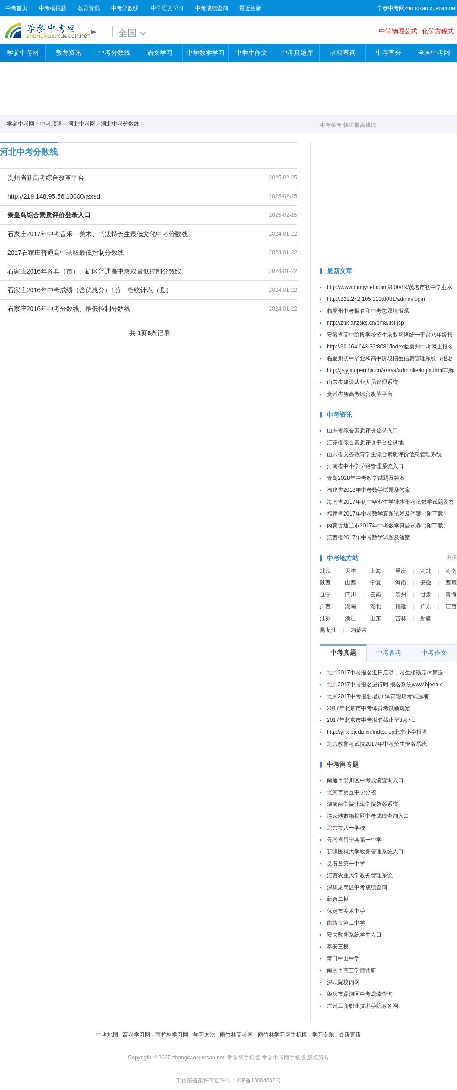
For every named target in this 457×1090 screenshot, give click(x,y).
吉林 (400, 618)
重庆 (400, 571)
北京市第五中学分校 (351, 792)
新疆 (425, 618)
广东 (425, 606)
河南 (451, 571)
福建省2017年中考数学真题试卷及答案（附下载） (388, 514)
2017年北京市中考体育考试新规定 (368, 708)
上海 (375, 571)
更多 (451, 557)
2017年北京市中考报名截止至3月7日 (371, 720)
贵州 (400, 594)
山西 (350, 582)
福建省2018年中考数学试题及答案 (368, 490)
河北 (425, 571)
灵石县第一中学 (346, 863)
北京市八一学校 (346, 828)
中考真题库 (297, 52)
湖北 (375, 606)
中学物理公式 (398, 31)
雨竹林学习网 (171, 1035)
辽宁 (325, 594)
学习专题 (323, 1035)
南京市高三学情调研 (351, 970)
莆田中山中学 (343, 958)
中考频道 (51, 124)
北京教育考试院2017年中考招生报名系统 (377, 744)
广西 (325, 606)
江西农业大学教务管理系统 (360, 875)
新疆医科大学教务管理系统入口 (365, 851)
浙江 (350, 618)
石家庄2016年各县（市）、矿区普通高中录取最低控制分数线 (94, 271)
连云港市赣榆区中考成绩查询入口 (368, 816)
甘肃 (425, 594)
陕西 (325, 582)
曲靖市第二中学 (346, 923)
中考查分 (388, 52)
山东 (375, 618)
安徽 (425, 582)
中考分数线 (124, 8)
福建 (400, 606)
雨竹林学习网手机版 (282, 1035)
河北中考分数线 (120, 124)
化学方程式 (438, 31)
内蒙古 (359, 630)
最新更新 (350, 1035)
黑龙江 (328, 630)
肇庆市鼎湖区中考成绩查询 (360, 994)
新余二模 (338, 899)
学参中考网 (51, 30)
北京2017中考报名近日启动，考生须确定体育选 (385, 672)
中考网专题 (343, 764)
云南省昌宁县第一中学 (354, 840)
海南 (400, 582)
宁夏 (375, 582)
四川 (350, 594)
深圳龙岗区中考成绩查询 (357, 887)
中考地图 (107, 1035)
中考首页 (16, 8)
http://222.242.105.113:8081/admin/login (376, 299)
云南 (375, 594)
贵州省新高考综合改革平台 (45, 177)
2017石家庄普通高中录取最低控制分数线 (65, 252)
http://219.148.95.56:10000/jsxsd (53, 196)
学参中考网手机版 (284, 1057)
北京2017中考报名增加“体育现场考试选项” (378, 696)
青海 (451, 594)
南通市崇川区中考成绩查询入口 (365, 780)
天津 (350, 571)
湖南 (350, 606)
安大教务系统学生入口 (354, 935)
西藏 (451, 582)
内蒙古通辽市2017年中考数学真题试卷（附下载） (388, 525)
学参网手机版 (243, 1057)
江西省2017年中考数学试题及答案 (368, 537)
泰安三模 (338, 946)
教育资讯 (89, 8)
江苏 (325, 618)
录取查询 (343, 52)
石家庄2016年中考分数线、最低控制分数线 (68, 308)
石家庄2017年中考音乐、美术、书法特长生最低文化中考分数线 (97, 233)
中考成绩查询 (211, 8)
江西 (451, 606)
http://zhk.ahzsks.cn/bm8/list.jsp (365, 323)
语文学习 (160, 52)
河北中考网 (82, 124)
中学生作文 (251, 52)
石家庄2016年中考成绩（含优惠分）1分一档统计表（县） (89, 290)
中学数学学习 (205, 52)
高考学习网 (136, 1035)
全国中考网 (434, 52)
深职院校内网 (343, 982)
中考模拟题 (52, 8)
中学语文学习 (167, 8)
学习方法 (204, 1035)
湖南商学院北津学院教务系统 (362, 804)
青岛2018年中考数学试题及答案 (366, 478)
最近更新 (250, 8)
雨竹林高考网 (236, 1035)
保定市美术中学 (346, 911)
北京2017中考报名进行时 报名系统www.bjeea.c (384, 684)
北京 (325, 571)
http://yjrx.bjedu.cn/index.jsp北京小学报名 (377, 732)
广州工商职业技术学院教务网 (362, 1006)
